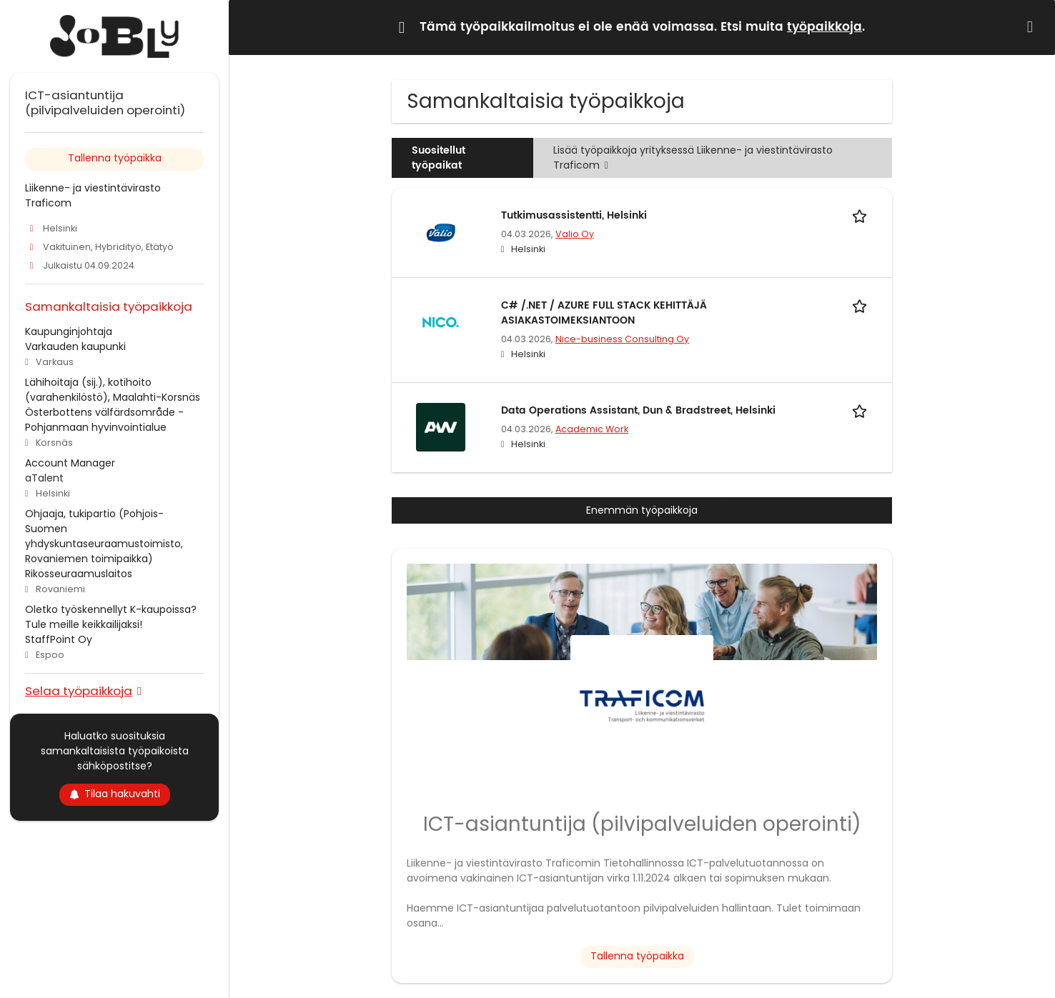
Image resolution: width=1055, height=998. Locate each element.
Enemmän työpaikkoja (642, 510)
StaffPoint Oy (58, 639)
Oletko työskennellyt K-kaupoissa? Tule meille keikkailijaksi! (111, 617)
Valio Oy (574, 234)
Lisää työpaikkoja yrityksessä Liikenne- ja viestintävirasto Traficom (693, 157)
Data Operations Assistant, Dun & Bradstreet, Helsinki (638, 410)
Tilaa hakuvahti (114, 794)
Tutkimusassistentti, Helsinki (574, 215)
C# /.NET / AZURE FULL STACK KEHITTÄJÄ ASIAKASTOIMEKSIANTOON (604, 313)
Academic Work (591, 429)
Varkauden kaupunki (75, 346)
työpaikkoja (824, 27)
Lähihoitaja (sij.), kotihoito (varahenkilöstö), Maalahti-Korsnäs (112, 389)
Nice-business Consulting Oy (622, 339)
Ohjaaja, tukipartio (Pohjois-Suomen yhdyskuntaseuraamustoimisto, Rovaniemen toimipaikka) (104, 536)
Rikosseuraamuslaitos (78, 574)
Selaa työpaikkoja (78, 690)
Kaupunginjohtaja (68, 331)
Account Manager (70, 463)
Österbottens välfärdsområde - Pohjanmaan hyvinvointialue (104, 419)
